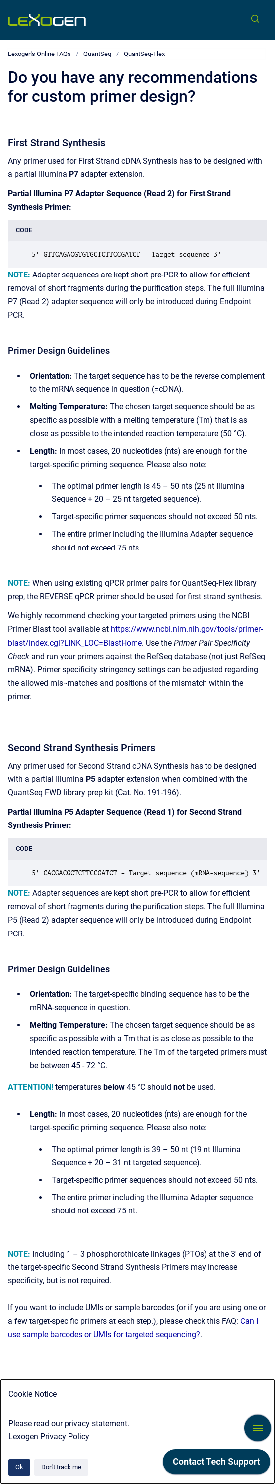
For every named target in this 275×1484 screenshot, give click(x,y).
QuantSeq (97, 53)
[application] (216, 1464)
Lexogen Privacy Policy (48, 1436)
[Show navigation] (257, 1428)
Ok (19, 1467)
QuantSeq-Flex (144, 53)
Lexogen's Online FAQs (39, 53)
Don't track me (61, 1467)
